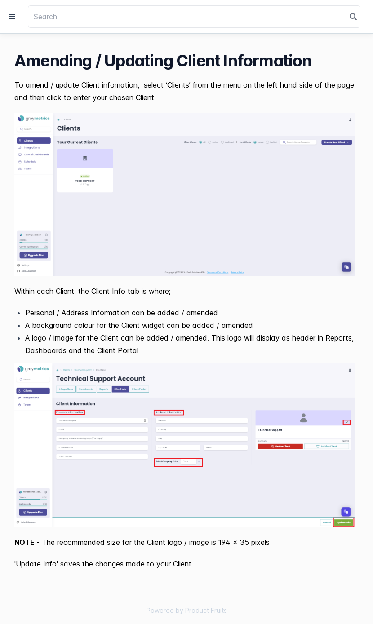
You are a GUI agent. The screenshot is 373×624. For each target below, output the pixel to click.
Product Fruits (206, 610)
